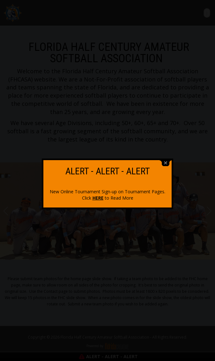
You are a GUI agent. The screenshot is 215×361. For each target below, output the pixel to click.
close (166, 162)
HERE (98, 196)
